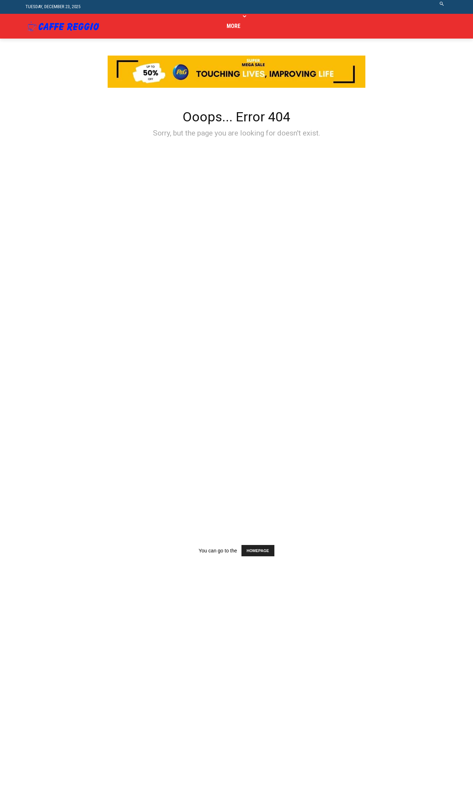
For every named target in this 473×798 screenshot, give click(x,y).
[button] (442, 6)
